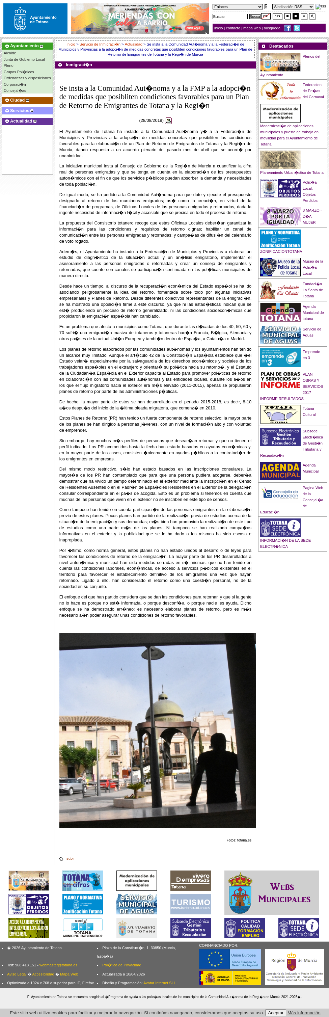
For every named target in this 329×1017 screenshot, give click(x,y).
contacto (233, 28)
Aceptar (275, 1012)
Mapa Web (69, 974)
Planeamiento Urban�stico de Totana (292, 172)
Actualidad (133, 44)
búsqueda (272, 28)
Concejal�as (15, 90)
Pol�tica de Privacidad (121, 965)
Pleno (8, 65)
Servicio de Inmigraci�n (100, 44)
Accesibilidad (43, 974)
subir (66, 858)
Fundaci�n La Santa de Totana (313, 290)
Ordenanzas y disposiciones (27, 78)
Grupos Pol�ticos (19, 72)
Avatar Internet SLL (159, 983)
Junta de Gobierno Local (24, 59)
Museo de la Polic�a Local (313, 267)
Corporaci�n (15, 84)
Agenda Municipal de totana (313, 312)
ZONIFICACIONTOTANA (281, 251)
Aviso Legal (17, 974)
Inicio (71, 44)
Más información (304, 1012)
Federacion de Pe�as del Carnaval (313, 91)
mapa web (252, 28)
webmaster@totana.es (58, 965)
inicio (219, 28)
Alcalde (10, 53)
